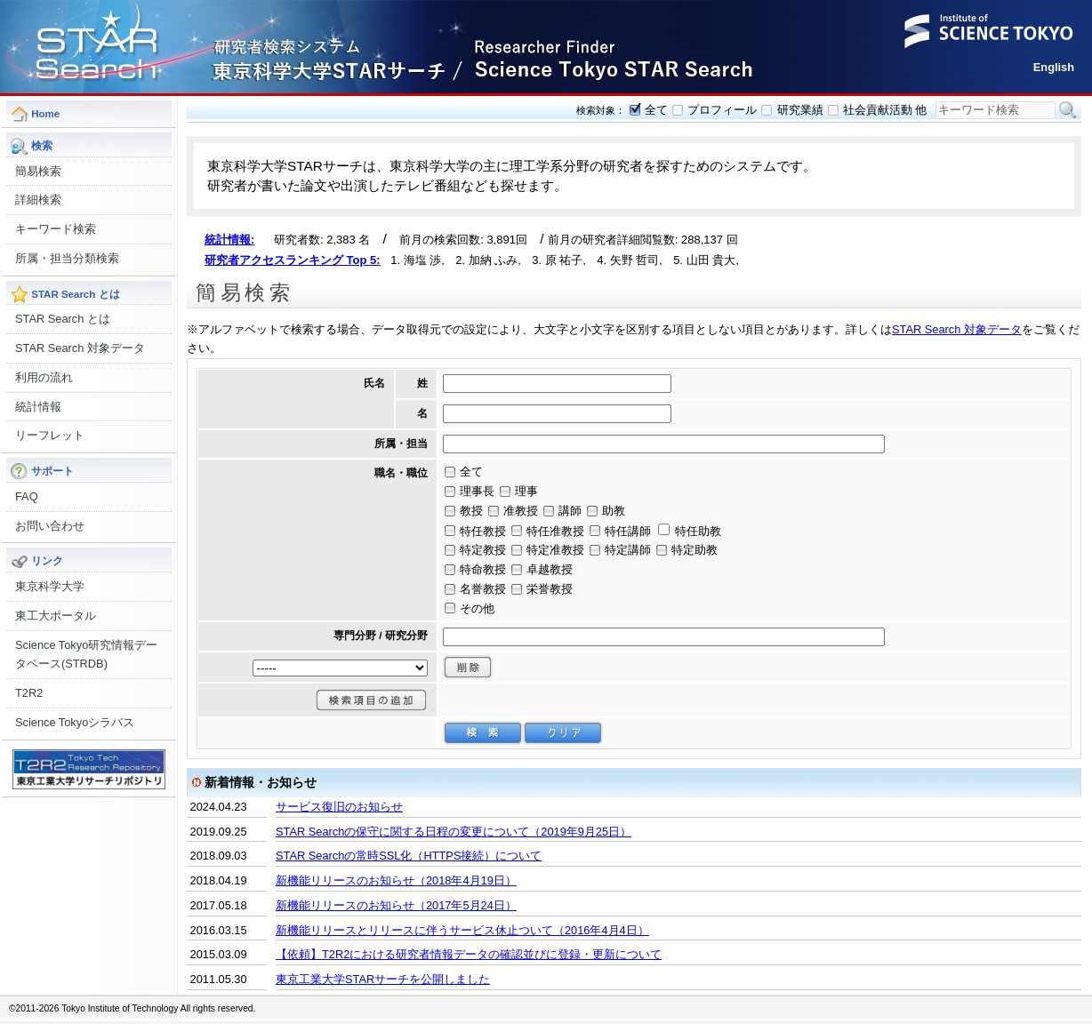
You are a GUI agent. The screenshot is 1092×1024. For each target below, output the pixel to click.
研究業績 (800, 109)
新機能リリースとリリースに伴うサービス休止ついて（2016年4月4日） (462, 930)
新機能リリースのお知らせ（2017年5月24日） (396, 905)
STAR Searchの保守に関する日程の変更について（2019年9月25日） (453, 831)
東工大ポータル (55, 615)
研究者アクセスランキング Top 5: (293, 260)
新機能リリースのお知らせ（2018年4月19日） (396, 880)
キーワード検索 (55, 229)
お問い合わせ (49, 525)
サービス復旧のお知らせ (339, 806)
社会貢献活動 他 (885, 109)
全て (656, 109)
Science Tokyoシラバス (74, 722)
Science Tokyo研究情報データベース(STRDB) (86, 654)
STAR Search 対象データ (80, 348)
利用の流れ (44, 377)
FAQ (26, 496)
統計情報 (38, 406)
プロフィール (722, 109)
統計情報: (229, 239)
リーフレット (49, 435)
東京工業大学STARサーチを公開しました (383, 979)
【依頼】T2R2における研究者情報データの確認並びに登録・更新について (469, 954)
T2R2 (29, 693)
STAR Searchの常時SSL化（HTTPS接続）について (409, 855)
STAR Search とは (62, 318)
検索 (1068, 110)
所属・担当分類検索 (67, 258)
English (1053, 67)
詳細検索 (38, 199)
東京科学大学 (49, 586)
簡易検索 (38, 171)
